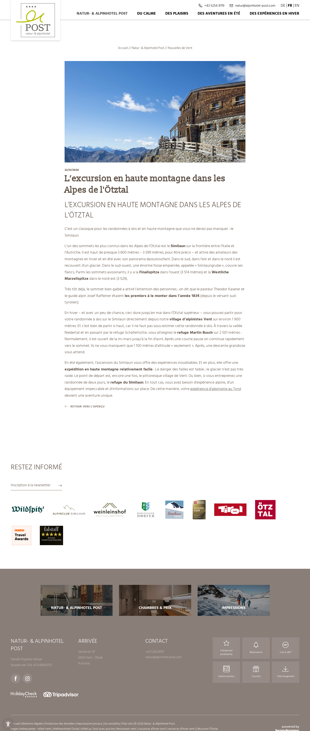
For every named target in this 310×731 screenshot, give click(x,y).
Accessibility (112, 723)
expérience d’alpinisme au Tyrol (215, 389)
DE (283, 5)
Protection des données (60, 723)
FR (290, 5)
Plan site (127, 723)
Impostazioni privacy (89, 723)
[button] (8, 723)
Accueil (123, 48)
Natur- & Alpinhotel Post (148, 48)
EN (297, 5)
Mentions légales (33, 723)
